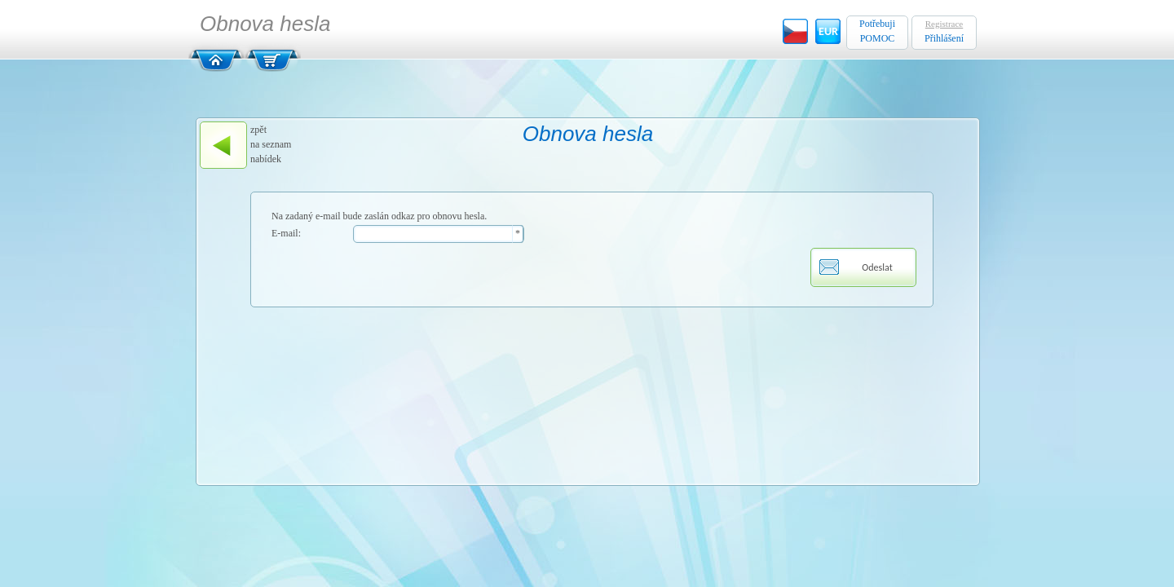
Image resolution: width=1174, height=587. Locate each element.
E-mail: (286, 233)
